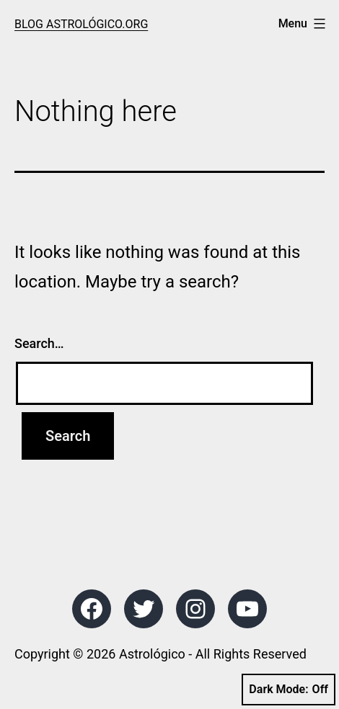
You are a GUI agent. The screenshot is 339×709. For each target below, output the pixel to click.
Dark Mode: (288, 689)
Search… (39, 343)
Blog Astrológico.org (81, 24)
